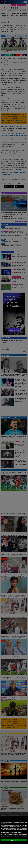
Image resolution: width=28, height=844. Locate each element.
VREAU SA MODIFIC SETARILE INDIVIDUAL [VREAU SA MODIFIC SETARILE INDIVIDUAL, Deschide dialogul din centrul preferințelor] (14, 842)
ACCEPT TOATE (14, 840)
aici (3, 827)
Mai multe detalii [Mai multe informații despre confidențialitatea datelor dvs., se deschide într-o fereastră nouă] (8, 823)
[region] (14, 830)
